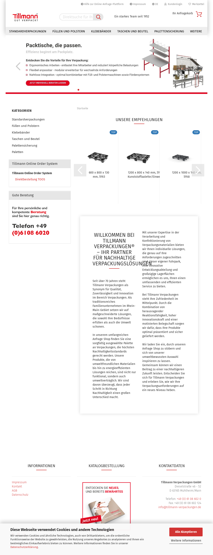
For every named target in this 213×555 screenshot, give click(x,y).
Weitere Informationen (186, 540)
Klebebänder (101, 31)
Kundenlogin (173, 4)
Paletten (17, 152)
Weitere (196, 31)
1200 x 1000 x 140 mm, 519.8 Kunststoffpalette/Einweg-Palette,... (186, 174)
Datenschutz (20, 495)
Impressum (138, 4)
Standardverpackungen (27, 31)
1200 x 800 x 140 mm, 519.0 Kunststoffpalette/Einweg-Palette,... (145, 174)
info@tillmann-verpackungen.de (179, 507)
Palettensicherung (169, 31)
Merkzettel (196, 4)
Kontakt (17, 486)
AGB (14, 490)
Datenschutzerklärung (24, 547)
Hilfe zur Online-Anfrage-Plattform (102, 4)
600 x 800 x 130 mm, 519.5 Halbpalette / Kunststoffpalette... (98, 174)
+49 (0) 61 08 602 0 (189, 499)
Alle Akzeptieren (186, 532)
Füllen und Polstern (68, 31)
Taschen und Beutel (132, 31)
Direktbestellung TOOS (30, 179)
